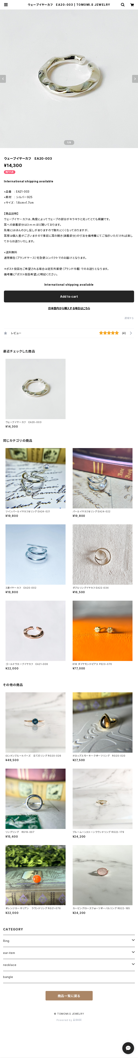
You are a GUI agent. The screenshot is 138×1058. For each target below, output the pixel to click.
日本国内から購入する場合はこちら (69, 308)
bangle (8, 977)
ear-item (9, 953)
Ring (6, 940)
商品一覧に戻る (69, 996)
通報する (129, 318)
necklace (9, 965)
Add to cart (69, 296)
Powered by (69, 1020)
